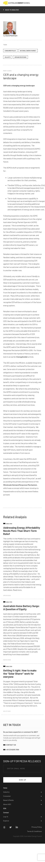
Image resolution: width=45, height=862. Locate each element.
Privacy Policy (37, 827)
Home (5, 788)
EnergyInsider (22, 357)
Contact (6, 812)
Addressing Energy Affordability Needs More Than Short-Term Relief (21, 530)
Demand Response (20, 57)
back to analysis (12, 10)
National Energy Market (28, 50)
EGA (4, 808)
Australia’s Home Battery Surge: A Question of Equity (21, 607)
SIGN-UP (22, 780)
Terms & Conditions (34, 831)
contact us (11, 745)
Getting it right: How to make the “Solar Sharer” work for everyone (19, 673)
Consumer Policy (10, 50)
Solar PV (8, 57)
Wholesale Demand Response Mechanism (20, 485)
